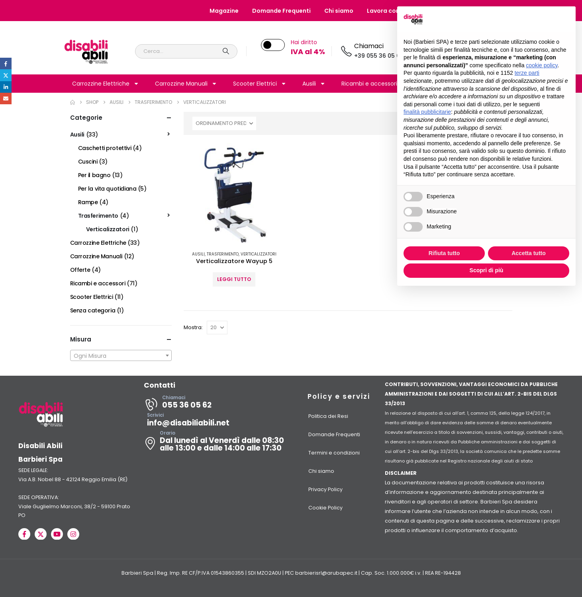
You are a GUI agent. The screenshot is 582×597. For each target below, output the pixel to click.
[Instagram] (73, 534)
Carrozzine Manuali (186, 83)
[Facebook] (24, 534)
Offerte (80, 270)
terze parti (527, 73)
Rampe (88, 202)
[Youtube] (57, 534)
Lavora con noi (388, 11)
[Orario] (218, 443)
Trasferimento (223, 254)
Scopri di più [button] (487, 270)
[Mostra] (217, 327)
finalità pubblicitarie (427, 112)
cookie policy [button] (541, 65)
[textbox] (121, 355)
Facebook (6, 63)
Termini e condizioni (334, 452)
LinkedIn (6, 87)
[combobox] (121, 355)
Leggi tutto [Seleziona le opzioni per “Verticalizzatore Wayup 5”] (234, 279)
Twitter (6, 75)
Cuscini (88, 162)
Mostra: (193, 327)
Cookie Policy (325, 507)
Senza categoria (93, 310)
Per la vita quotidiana (107, 189)
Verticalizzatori (258, 254)
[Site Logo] (86, 51)
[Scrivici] (218, 422)
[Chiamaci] (372, 51)
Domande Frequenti (281, 11)
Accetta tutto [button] (528, 253)
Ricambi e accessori (374, 83)
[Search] (226, 51)
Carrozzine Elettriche (105, 83)
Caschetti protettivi (104, 148)
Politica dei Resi (328, 416)
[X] (41, 534)
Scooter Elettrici (259, 83)
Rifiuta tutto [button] (444, 253)
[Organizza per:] (224, 123)
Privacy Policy (325, 489)
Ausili (313, 83)
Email (6, 98)
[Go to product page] (234, 193)
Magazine (224, 11)
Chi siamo (338, 11)
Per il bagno (94, 175)
